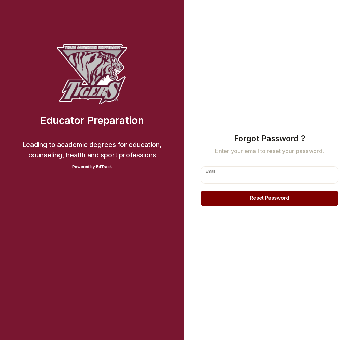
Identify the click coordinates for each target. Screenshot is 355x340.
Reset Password (269, 198)
